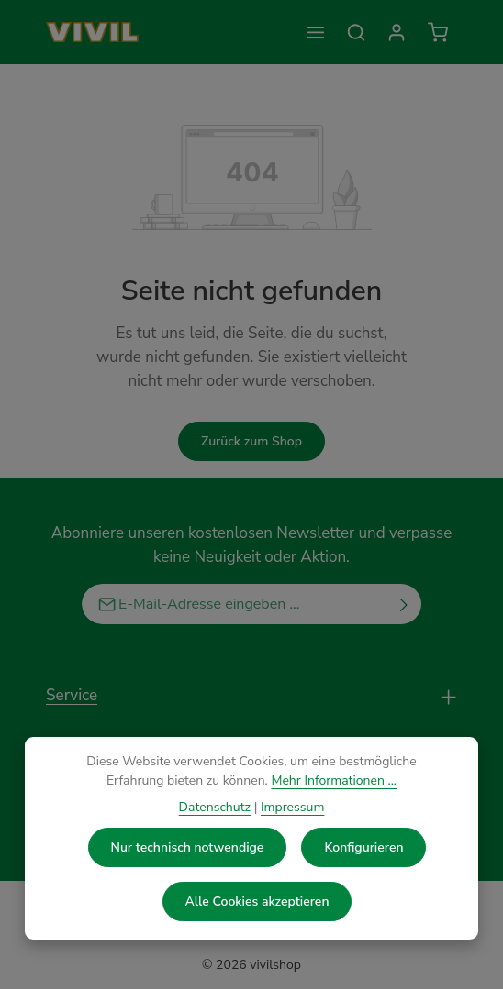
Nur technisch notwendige (187, 847)
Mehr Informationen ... (334, 780)
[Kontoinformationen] (396, 32)
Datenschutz (215, 807)
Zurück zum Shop (251, 441)
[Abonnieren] (404, 604)
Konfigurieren (363, 847)
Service (71, 695)
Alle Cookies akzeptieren (257, 901)
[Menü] (315, 32)
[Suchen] (356, 32)
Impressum (292, 807)
